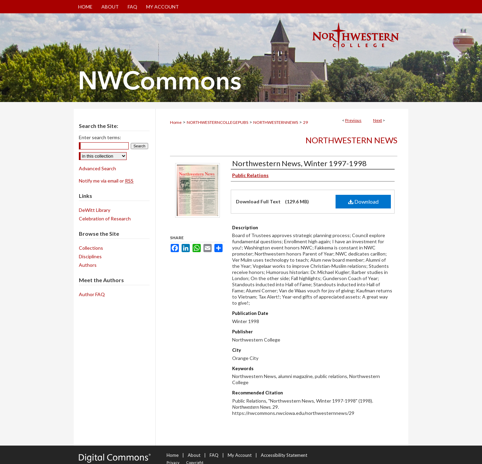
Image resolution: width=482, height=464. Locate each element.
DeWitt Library (94, 210)
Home (176, 122)
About (194, 455)
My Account (240, 455)
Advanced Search (97, 168)
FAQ (214, 455)
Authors (88, 265)
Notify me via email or (106, 181)
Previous (353, 120)
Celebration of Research (105, 218)
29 (305, 122)
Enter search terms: (100, 137)
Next (377, 120)
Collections (91, 248)
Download (363, 201)
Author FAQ (92, 294)
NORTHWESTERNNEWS (275, 122)
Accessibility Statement (284, 455)
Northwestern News (351, 140)
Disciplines (90, 256)
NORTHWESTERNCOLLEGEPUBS (217, 122)
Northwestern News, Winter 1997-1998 (299, 163)
